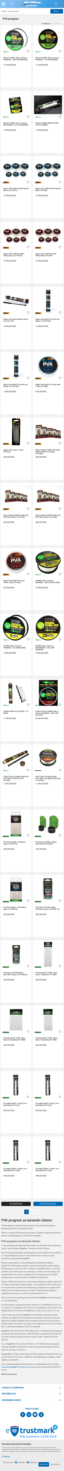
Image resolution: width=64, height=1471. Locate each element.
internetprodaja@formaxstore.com (16, 1367)
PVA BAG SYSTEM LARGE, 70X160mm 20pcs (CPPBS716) (47, 908)
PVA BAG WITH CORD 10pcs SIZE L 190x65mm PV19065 (46, 974)
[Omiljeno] (56, 6)
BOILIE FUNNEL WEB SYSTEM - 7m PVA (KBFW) (47, 124)
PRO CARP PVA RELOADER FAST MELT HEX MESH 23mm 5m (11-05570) (48, 778)
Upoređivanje (16, 1204)
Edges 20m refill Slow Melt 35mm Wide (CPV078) (45, 255)
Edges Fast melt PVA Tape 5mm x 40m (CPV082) (47, 385)
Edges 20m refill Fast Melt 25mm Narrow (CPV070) (16, 189)
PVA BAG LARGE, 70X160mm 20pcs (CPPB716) (14, 843)
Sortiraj (4, 11)
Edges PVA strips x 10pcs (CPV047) (13, 451)
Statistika (21, 1462)
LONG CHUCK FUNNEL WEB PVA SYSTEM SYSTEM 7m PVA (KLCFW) (15, 778)
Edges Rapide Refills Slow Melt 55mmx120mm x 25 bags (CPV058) (47, 452)
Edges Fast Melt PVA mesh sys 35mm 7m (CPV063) (15, 385)
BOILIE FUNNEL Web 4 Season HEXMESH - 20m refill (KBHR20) (15, 59)
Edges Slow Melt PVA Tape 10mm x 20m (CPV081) (14, 581)
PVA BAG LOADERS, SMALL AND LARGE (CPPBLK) (46, 843)
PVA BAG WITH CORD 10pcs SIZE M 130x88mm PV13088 (14, 1039)
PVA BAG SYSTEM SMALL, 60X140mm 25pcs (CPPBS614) (15, 974)
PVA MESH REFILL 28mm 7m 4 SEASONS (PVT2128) (15, 1170)
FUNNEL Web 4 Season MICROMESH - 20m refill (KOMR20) (44, 648)
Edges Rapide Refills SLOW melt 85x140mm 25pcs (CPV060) (47, 516)
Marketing (33, 1462)
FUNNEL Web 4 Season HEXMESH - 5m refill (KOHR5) (14, 647)
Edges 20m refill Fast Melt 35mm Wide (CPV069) (48, 189)
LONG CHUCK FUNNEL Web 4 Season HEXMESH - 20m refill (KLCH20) (46, 713)
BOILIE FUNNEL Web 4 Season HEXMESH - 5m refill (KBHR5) (47, 59)
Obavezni (9, 1462)
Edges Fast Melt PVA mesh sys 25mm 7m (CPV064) (47, 320)
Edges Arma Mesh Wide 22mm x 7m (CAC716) (16, 320)
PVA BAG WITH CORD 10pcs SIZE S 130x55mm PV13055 (46, 1039)
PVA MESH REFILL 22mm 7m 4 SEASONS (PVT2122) (47, 1104)
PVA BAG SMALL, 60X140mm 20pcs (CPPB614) (14, 908)
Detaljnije (6, 1456)
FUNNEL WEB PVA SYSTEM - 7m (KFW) (15, 712)
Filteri (57, 11)
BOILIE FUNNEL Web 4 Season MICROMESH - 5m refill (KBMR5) (15, 124)
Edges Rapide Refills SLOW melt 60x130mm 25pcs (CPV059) (15, 516)
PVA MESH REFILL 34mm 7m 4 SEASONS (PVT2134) (47, 1170)
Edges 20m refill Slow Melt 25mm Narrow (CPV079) (13, 255)
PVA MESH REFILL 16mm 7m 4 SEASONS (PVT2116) (15, 1104)
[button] (12, 4)
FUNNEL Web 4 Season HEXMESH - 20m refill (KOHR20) (47, 581)
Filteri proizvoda (48, 1204)
